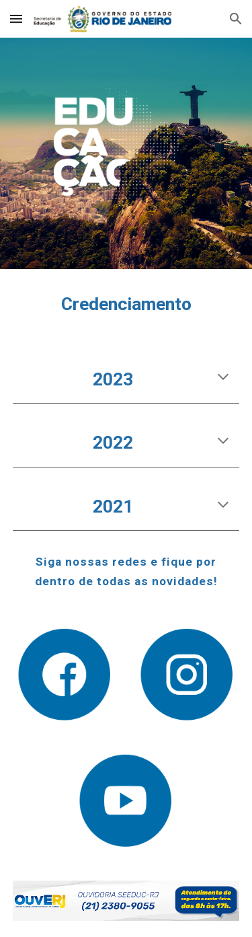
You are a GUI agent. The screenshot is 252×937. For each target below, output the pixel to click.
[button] (16, 18)
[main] (126, 304)
